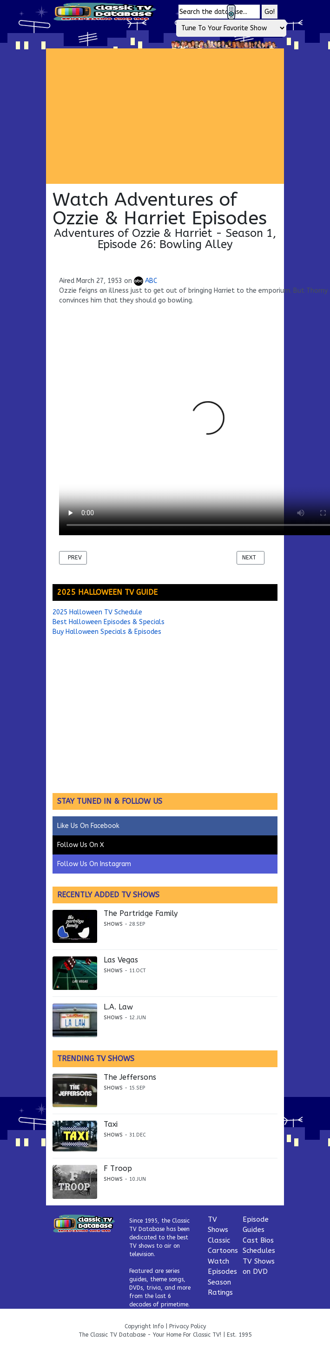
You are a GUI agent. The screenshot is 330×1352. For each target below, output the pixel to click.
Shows (113, 924)
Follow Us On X (80, 845)
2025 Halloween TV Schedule (97, 612)
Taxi (111, 1124)
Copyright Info (144, 1326)
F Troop (118, 1168)
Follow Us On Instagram (94, 864)
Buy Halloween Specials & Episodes (107, 632)
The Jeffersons (130, 1077)
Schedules (259, 1250)
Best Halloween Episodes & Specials (109, 622)
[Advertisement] (175, 116)
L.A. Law (118, 1007)
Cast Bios (258, 1240)
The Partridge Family (141, 913)
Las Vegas (121, 960)
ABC (145, 281)
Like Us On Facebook (88, 826)
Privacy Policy (187, 1326)
